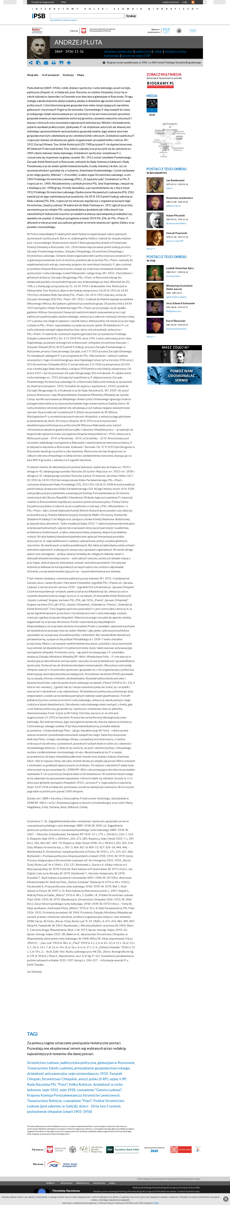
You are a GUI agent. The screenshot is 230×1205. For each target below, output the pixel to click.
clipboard (38, 62)
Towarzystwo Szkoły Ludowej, (50, 1068)
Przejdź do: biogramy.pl (43, 2)
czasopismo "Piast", (78, 1101)
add (68, 62)
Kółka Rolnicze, (80, 1084)
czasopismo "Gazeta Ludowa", (99, 1090)
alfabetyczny (82, 1182)
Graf (152, 114)
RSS (193, 2)
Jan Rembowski (175, 180)
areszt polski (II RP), (93, 1079)
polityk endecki (173, 206)
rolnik (157, 51)
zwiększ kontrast (171, 2)
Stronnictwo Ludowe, (43, 1063)
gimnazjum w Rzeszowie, (116, 1063)
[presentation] (32, 75)
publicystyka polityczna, (78, 1063)
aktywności (66, 1182)
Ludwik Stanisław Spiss (180, 268)
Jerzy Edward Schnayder (180, 303)
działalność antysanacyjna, (47, 1073)
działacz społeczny (118, 51)
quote (61, 62)
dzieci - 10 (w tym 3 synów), (100, 1106)
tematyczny (99, 1182)
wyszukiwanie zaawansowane (63, 20)
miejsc (112, 1182)
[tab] (33, 75)
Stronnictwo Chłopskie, (60, 1079)
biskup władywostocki (176, 329)
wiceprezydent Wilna (176, 223)
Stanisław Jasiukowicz (179, 197)
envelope (46, 62)
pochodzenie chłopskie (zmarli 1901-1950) (59, 1111)
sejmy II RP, (118, 1079)
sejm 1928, (67, 1090)
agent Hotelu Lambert (176, 297)
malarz (169, 188)
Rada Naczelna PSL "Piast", (47, 1084)
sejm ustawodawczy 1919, (88, 1073)
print (53, 62)
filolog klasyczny (173, 311)
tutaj (156, 1203)
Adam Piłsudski (175, 215)
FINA (63, 2)
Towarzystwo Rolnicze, (45, 1101)
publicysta (143, 51)
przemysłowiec (173, 276)
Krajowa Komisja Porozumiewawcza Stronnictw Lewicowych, (73, 1095)
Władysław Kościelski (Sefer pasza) (179, 287)
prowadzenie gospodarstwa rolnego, (102, 1068)
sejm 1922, (50, 1090)
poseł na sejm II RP (136, 55)
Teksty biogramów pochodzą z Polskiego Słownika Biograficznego (168, 1178)
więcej (150, 249)
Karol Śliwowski (175, 320)
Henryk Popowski (176, 232)
